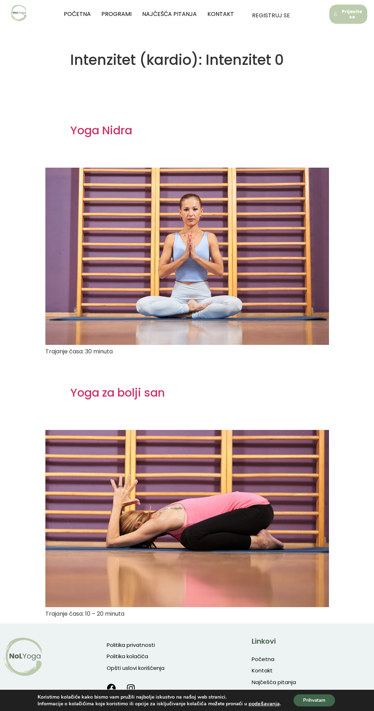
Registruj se (271, 14)
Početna (84, 14)
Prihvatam (314, 699)
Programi (124, 14)
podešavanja (262, 703)
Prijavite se (348, 14)
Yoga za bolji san (117, 393)
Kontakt (228, 14)
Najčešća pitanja (177, 14)
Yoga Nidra (101, 130)
